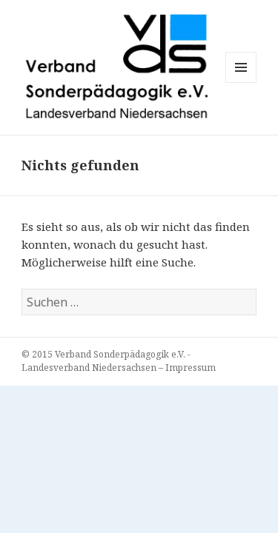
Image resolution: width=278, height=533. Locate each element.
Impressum (190, 367)
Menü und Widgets (241, 82)
